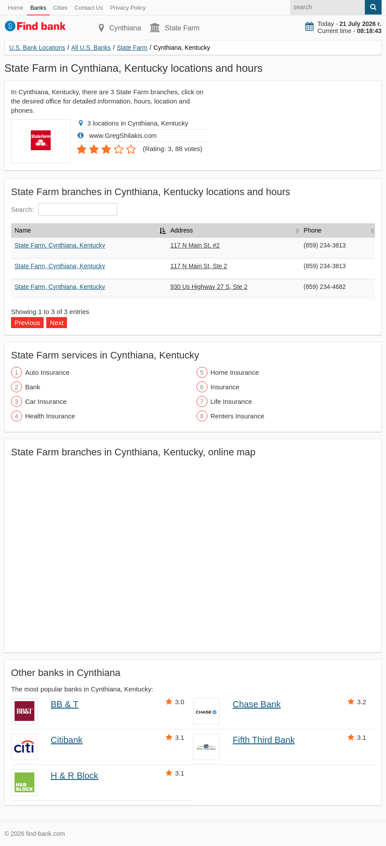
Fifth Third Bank (264, 740)
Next (56, 322)
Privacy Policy (128, 7)
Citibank (66, 740)
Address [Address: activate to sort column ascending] (181, 230)
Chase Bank (257, 704)
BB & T (64, 704)
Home (15, 7)
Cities (60, 7)
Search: (64, 209)
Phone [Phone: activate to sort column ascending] (312, 230)
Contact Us (88, 7)
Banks (38, 7)
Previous (27, 322)
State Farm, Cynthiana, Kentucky (60, 245)
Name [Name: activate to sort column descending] (23, 230)
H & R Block (74, 775)
